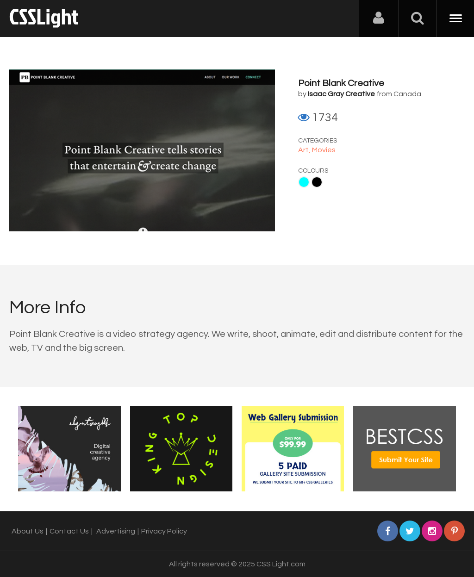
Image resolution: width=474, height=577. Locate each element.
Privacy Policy (164, 531)
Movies (324, 150)
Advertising (115, 531)
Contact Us (69, 531)
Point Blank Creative (341, 83)
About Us (28, 531)
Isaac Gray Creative (341, 94)
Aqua (304, 182)
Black (317, 182)
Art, (305, 150)
